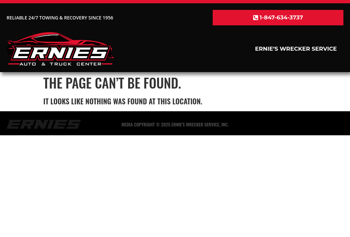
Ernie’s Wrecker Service (296, 48)
